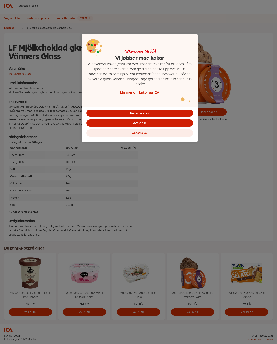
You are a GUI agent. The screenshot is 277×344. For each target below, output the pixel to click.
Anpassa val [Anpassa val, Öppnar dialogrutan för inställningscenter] (139, 133)
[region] (140, 88)
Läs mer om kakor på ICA (139, 92)
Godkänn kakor (140, 113)
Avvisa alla (140, 123)
